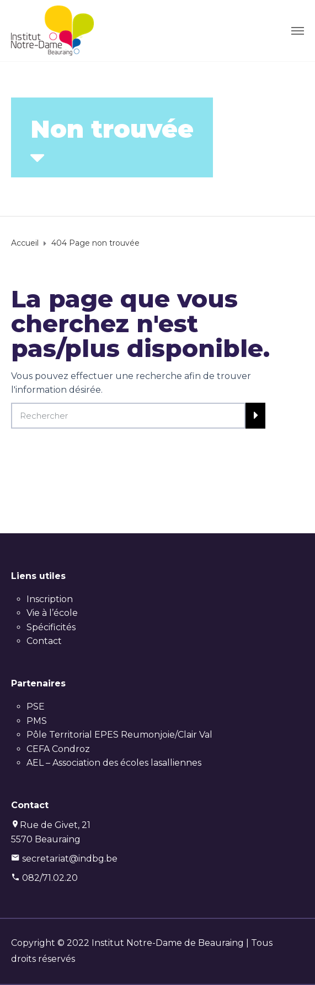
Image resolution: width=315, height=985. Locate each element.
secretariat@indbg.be (70, 858)
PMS (36, 721)
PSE (35, 706)
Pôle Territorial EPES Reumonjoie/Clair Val (119, 734)
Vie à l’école (52, 613)
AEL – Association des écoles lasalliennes (113, 762)
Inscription (49, 599)
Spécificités (51, 627)
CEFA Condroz (58, 749)
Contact (44, 641)
